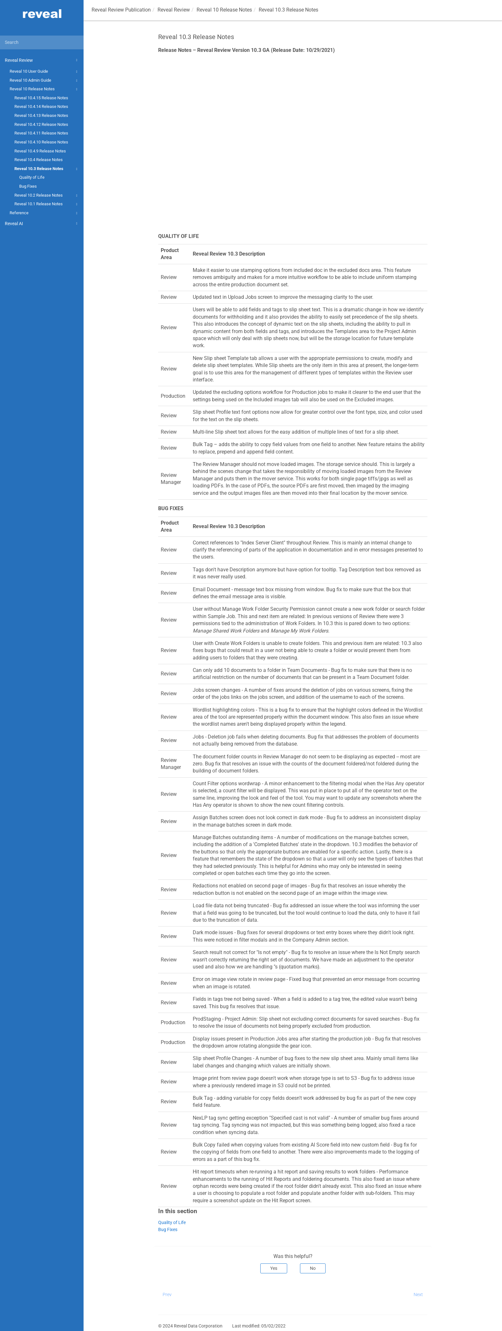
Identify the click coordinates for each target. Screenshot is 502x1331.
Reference (44, 213)
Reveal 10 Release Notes (44, 89)
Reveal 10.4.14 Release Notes (41, 106)
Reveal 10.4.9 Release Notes (40, 151)
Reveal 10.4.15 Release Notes (41, 97)
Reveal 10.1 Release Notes (46, 204)
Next (418, 1294)
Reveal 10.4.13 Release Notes (41, 115)
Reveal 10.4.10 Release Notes (41, 142)
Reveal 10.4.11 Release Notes (41, 133)
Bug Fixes (28, 186)
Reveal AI (42, 223)
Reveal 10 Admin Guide (44, 80)
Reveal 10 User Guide (44, 71)
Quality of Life (32, 177)
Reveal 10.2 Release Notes (46, 195)
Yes (273, 1268)
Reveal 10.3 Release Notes (46, 169)
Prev (167, 1294)
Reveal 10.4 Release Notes (38, 159)
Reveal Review (42, 60)
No (313, 1268)
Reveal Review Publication (121, 10)
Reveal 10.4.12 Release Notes (41, 124)
